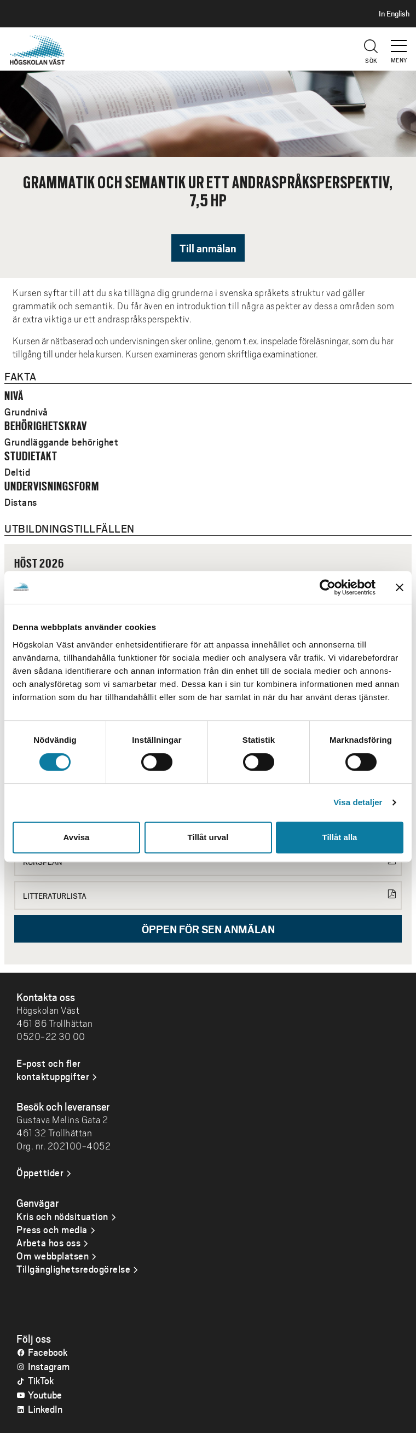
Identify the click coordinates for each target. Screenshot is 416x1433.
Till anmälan (208, 248)
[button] (399, 41)
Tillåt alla (339, 837)
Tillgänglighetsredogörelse (73, 1268)
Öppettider (39, 1172)
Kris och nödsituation (62, 1216)
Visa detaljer (357, 802)
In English (394, 14)
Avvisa (76, 837)
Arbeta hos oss (48, 1242)
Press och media (52, 1229)
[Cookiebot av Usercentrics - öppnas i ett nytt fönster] (327, 587)
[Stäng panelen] (399, 587)
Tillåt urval (208, 837)
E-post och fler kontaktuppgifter (52, 1069)
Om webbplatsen (52, 1255)
